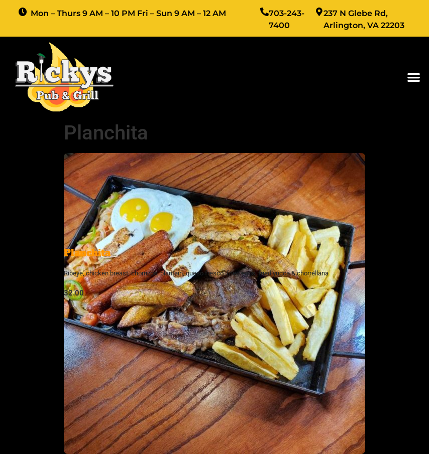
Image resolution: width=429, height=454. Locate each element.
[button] (413, 77)
